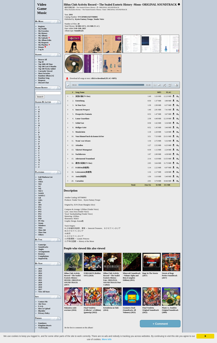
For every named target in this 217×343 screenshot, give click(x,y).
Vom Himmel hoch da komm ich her (89, 136)
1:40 (149, 110)
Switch (41, 193)
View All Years (44, 292)
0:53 (149, 114)
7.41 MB (168, 110)
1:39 (149, 105)
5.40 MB (168, 176)
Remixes (41, 254)
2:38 (149, 119)
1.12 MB (157, 150)
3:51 (149, 136)
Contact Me (42, 302)
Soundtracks (43, 247)
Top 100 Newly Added (46, 69)
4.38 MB (168, 154)
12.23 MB (167, 96)
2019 (40, 285)
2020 (40, 282)
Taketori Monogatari (83, 150)
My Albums (42, 36)
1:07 (149, 154)
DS (39, 202)
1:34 (149, 141)
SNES (40, 182)
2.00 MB (157, 154)
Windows (42, 225)
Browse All (42, 60)
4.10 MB (157, 159)
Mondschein (80, 132)
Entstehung (80, 101)
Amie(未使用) (80, 176)
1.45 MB (157, 127)
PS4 (39, 214)
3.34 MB (168, 123)
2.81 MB (157, 110)
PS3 (39, 212)
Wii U (40, 191)
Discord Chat (43, 83)
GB (39, 198)
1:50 (149, 176)
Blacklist (41, 311)
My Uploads (44, 38)
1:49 (149, 96)
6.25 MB (168, 145)
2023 (40, 275)
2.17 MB (157, 172)
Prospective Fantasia (83, 114)
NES (40, 179)
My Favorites (43, 31)
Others (41, 235)
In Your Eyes (80, 105)
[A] (52, 76)
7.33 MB (157, 136)
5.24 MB (168, 132)
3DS (39, 205)
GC (39, 186)
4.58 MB (168, 172)
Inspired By (42, 258)
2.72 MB (157, 141)
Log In (40, 49)
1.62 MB (157, 123)
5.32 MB (168, 141)
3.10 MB (157, 176)
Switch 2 (41, 195)
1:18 (149, 132)
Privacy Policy (44, 313)
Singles (41, 249)
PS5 (39, 216)
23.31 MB (167, 136)
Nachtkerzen (80, 154)
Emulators (42, 323)
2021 (40, 280)
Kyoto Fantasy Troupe (84, 19)
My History (42, 33)
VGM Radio (43, 328)
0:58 (149, 123)
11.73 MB (167, 163)
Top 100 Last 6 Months (47, 66)
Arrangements (44, 252)
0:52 (149, 127)
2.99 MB (157, 105)
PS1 (39, 207)
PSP (39, 219)
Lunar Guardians (82, 119)
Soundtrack (78, 31)
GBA (40, 200)
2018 (40, 287)
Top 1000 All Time (45, 64)
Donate (42, 47)
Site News (42, 304)
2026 (40, 269)
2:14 (149, 159)
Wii (39, 189)
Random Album (44, 76)
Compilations (43, 256)
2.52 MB (157, 145)
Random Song (43, 78)
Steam (40, 223)
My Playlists (44, 45)
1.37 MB (157, 101)
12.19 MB (167, 119)
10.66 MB (167, 181)
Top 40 (41, 62)
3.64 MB (157, 163)
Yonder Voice (99, 19)
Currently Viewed (45, 71)
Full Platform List (45, 177)
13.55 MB (167, 159)
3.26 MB (157, 96)
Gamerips (42, 245)
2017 (40, 289)
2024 (40, 273)
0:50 (149, 101)
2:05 (149, 163)
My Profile (42, 29)
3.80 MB (168, 101)
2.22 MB (157, 168)
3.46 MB (168, 127)
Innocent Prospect (82, 110)
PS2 (39, 209)
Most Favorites (44, 73)
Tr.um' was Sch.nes (83, 141)
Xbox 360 (42, 230)
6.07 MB (168, 168)
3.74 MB (157, 181)
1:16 (149, 172)
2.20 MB (157, 132)
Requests (41, 80)
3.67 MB (168, 114)
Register (41, 26)
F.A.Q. (40, 306)
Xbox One (42, 232)
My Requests (43, 42)
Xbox (40, 228)
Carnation (79, 181)
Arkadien (79, 145)
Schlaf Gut (79, 123)
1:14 (149, 168)
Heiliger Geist (80, 127)
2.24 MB (168, 150)
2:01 (149, 181)
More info (107, 339)
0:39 (149, 150)
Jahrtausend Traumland (85, 159)
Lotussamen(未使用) (83, 172)
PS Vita (41, 221)
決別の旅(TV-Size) (82, 96)
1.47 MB (157, 114)
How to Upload (44, 309)
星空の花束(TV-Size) (83, 163)
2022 (40, 278)
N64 (39, 184)
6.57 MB (168, 105)
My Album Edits (44, 40)
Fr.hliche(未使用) (82, 168)
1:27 (149, 145)
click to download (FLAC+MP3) (103, 78)
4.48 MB (157, 119)
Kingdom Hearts (44, 325)
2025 (40, 271)
